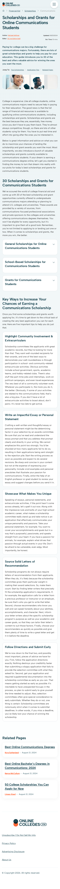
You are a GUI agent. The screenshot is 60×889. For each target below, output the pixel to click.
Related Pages (47, 70)
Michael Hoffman (13, 35)
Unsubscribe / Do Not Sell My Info (19, 835)
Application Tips (33, 70)
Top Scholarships (17, 70)
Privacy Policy (9, 843)
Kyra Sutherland (12, 752)
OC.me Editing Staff (13, 38)
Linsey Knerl (10, 794)
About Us (6, 859)
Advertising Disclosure (13, 851)
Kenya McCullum (12, 773)
